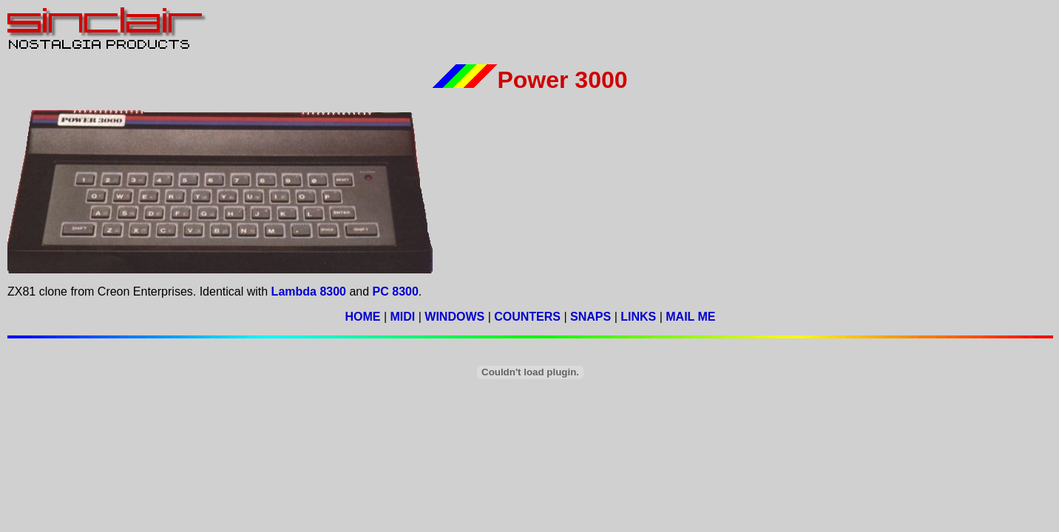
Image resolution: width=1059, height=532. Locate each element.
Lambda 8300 (308, 291)
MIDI (402, 316)
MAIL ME (690, 316)
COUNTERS (527, 316)
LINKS (638, 316)
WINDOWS (454, 316)
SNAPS (590, 316)
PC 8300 (396, 291)
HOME (362, 316)
